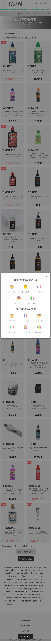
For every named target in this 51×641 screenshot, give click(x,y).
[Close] (46, 276)
